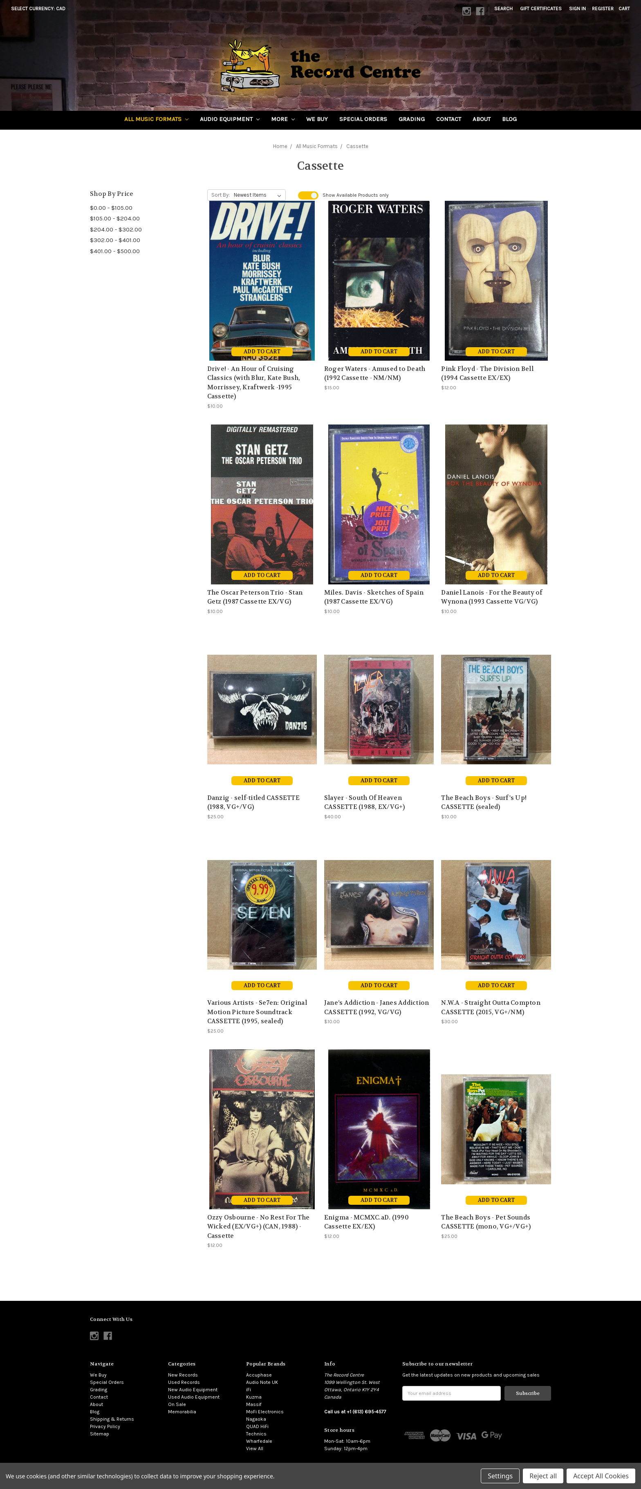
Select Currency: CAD (41, 8)
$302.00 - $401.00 (115, 240)
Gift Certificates (541, 8)
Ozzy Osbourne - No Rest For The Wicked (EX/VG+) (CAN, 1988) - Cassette (258, 1226)
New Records (183, 1375)
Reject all (543, 1475)
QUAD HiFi (257, 1426)
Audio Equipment (230, 119)
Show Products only (356, 195)
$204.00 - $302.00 (116, 229)
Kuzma (254, 1397)
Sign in (577, 8)
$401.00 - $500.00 (115, 251)
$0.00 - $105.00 (111, 207)
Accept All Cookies (601, 1475)
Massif (254, 1404)
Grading (412, 119)
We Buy (317, 119)
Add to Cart (262, 351)
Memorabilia (182, 1412)
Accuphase (259, 1375)
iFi (248, 1389)
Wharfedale (259, 1441)
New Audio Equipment (192, 1389)
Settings (500, 1475)
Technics (256, 1434)
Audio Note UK (262, 1382)
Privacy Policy (105, 1426)
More (283, 119)
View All (254, 1448)
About (482, 119)
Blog (509, 119)
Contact (448, 119)
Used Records (184, 1382)
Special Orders (363, 119)
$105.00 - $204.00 (115, 218)
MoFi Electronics (265, 1412)
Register (603, 8)
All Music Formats (156, 119)
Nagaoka (256, 1419)
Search (503, 8)
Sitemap (99, 1434)
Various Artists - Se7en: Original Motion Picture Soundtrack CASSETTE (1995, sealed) (257, 1012)
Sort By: (220, 195)
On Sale (177, 1404)
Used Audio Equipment (194, 1397)
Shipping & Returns (112, 1419)
